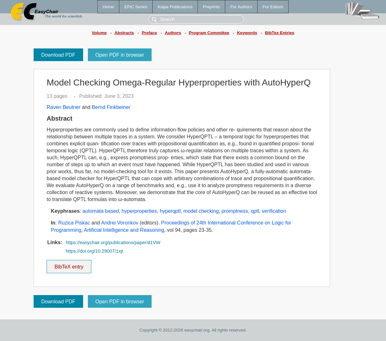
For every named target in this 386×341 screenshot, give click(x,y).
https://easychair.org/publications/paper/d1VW (113, 242)
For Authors (241, 6)
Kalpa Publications (175, 6)
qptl (255, 211)
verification (274, 211)
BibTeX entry (69, 264)
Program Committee (209, 32)
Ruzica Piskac (74, 222)
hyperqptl (170, 211)
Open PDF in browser (119, 55)
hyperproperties (139, 211)
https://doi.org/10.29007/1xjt (94, 251)
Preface (149, 32)
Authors (173, 32)
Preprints (211, 6)
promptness (234, 211)
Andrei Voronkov (119, 222)
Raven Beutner (64, 107)
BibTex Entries (279, 32)
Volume (99, 32)
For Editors (273, 6)
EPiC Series (135, 6)
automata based (100, 211)
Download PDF (58, 55)
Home (108, 6)
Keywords (247, 32)
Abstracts (124, 32)
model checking (201, 211)
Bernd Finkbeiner (111, 107)
